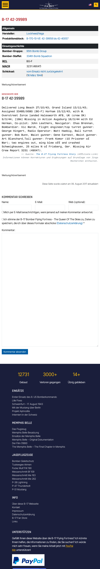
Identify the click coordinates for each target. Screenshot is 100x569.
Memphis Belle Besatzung (25, 432)
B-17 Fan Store (19, 517)
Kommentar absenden (15, 351)
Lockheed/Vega (35, 33)
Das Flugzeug (19, 428)
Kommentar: (8, 230)
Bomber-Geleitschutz (23, 461)
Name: (5, 202)
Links (15, 521)
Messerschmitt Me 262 (24, 478)
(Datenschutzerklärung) (70, 223)
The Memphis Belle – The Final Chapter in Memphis (38, 446)
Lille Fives (17, 400)
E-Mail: (39, 202)
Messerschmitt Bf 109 (23, 471)
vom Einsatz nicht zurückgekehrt (45, 71)
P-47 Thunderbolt (21, 485)
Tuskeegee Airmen (22, 464)
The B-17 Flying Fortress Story (56, 154)
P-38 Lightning (19, 482)
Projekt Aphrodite (21, 411)
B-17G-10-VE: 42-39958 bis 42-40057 (47, 38)
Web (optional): (76, 202)
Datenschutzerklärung (23, 514)
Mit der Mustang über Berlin (26, 407)
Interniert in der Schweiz (24, 414)
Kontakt (16, 507)
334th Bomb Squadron (39, 56)
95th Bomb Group (37, 51)
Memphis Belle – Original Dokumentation (33, 439)
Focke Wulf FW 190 (22, 468)
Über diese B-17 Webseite (25, 503)
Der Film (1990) (19, 443)
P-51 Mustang (19, 489)
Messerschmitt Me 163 (24, 475)
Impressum (18, 510)
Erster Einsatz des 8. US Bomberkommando (34, 396)
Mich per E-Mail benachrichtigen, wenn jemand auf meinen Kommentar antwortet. (47, 212)
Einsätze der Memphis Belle (26, 436)
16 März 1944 (34, 75)
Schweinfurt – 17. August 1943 (27, 404)
